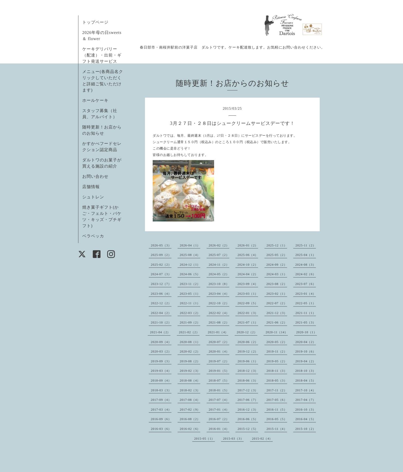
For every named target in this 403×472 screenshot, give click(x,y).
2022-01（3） (247, 313)
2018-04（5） (305, 380)
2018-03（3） (161, 390)
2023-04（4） (219, 293)
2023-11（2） (190, 284)
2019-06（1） (247, 361)
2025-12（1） (277, 245)
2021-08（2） (219, 322)
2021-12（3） (277, 313)
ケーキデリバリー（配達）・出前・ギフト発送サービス (102, 55)
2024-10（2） (247, 264)
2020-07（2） (219, 342)
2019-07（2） (219, 361)
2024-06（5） (190, 274)
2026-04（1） (190, 245)
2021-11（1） (305, 313)
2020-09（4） (161, 342)
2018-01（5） (219, 390)
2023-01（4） (305, 293)
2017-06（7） (247, 400)
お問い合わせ (95, 176)
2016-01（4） (219, 429)
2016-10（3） (305, 409)
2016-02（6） (190, 429)
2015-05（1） (204, 438)
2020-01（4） (219, 351)
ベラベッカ (93, 236)
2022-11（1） (190, 303)
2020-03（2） (161, 351)
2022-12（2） (161, 303)
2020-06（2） (247, 342)
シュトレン (93, 197)
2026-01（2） (247, 245)
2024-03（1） (277, 274)
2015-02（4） (262, 438)
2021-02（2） (189, 332)
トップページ (95, 22)
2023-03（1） (247, 293)
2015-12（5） (247, 429)
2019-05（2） (277, 361)
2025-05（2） (277, 255)
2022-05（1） (305, 303)
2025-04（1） (305, 255)
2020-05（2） (277, 342)
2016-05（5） (277, 419)
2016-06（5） (247, 419)
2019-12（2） (247, 351)
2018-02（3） (190, 390)
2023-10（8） (219, 284)
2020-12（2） (247, 332)
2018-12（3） (247, 371)
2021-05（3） (305, 322)
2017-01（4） (219, 409)
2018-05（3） (277, 380)
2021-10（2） (161, 322)
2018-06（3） (247, 380)
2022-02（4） (219, 313)
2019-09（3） (161, 361)
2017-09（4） (161, 400)
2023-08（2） (277, 284)
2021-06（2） (277, 322)
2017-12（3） (247, 390)
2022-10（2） (219, 303)
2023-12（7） (161, 284)
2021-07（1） (247, 322)
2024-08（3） (305, 264)
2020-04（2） (305, 342)
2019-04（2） (305, 361)
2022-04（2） (161, 313)
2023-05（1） (190, 293)
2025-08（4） (190, 255)
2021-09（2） (190, 322)
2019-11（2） (277, 351)
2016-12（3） (247, 409)
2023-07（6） (305, 284)
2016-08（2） (190, 419)
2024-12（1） (190, 264)
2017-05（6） (277, 400)
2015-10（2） (305, 429)
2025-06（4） (247, 255)
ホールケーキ (95, 100)
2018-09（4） (161, 380)
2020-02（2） (190, 351)
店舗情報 (91, 186)
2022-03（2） (190, 313)
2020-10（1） (306, 332)
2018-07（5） (219, 380)
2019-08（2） (190, 361)
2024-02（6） (305, 274)
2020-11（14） (276, 332)
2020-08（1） (190, 342)
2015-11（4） (277, 429)
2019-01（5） (219, 371)
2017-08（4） (190, 400)
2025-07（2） (219, 255)
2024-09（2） (277, 264)
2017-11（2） (277, 390)
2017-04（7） (305, 400)
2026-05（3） (161, 245)
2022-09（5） (247, 303)
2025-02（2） (161, 264)
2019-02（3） (190, 371)
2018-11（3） (277, 371)
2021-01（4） (218, 332)
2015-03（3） (233, 438)
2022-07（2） (277, 303)
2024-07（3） (161, 274)
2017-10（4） (305, 390)
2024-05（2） (219, 274)
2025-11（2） (305, 245)
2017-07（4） (219, 400)
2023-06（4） (161, 293)
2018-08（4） (190, 380)
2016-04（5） (305, 419)
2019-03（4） (161, 371)
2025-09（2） (161, 255)
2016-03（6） (161, 429)
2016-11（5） (277, 409)
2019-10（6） (305, 351)
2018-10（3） (305, 371)
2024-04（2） (247, 274)
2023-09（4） (247, 284)
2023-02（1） (277, 293)
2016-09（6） (161, 419)
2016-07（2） (219, 419)
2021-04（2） (160, 332)
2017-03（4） (161, 409)
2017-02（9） (190, 409)
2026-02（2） (219, 245)
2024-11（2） (219, 264)
